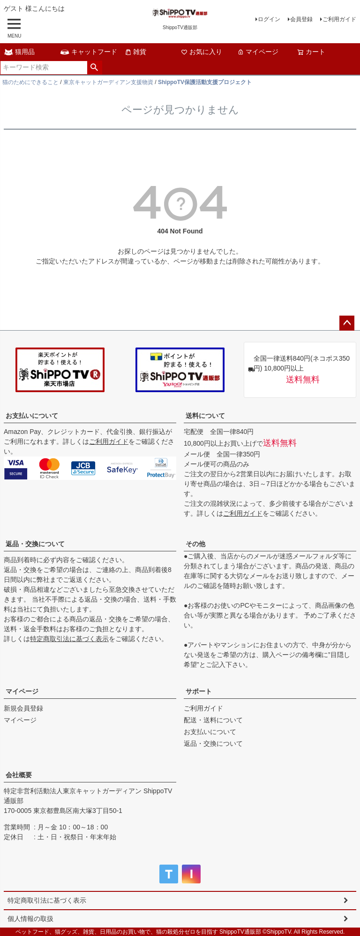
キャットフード (88, 51)
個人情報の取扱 (30, 918)
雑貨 (135, 51)
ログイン (269, 19)
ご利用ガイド (339, 19)
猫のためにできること (30, 82)
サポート (199, 691)
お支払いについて (32, 415)
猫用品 (19, 51)
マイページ (257, 51)
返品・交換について (35, 544)
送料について (205, 415)
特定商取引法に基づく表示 (69, 638)
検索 (94, 67)
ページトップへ (346, 323)
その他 (195, 544)
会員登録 (301, 19)
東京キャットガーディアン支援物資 (108, 82)
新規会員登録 (23, 708)
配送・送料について (213, 720)
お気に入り (201, 51)
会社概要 (19, 775)
